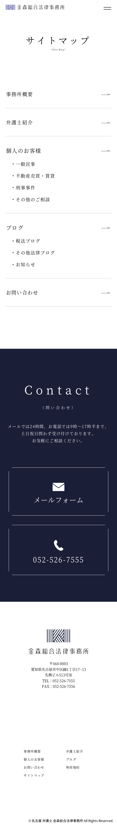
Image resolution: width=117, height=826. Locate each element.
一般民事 (25, 164)
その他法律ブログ (35, 252)
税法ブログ (28, 240)
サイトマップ (34, 775)
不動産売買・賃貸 (35, 175)
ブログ (71, 759)
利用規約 (73, 767)
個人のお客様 (34, 759)
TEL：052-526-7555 (58, 680)
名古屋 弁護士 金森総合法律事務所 (57, 821)
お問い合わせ (22, 292)
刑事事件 (25, 187)
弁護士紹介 (19, 122)
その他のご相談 (33, 199)
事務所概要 (19, 93)
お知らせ (25, 264)
